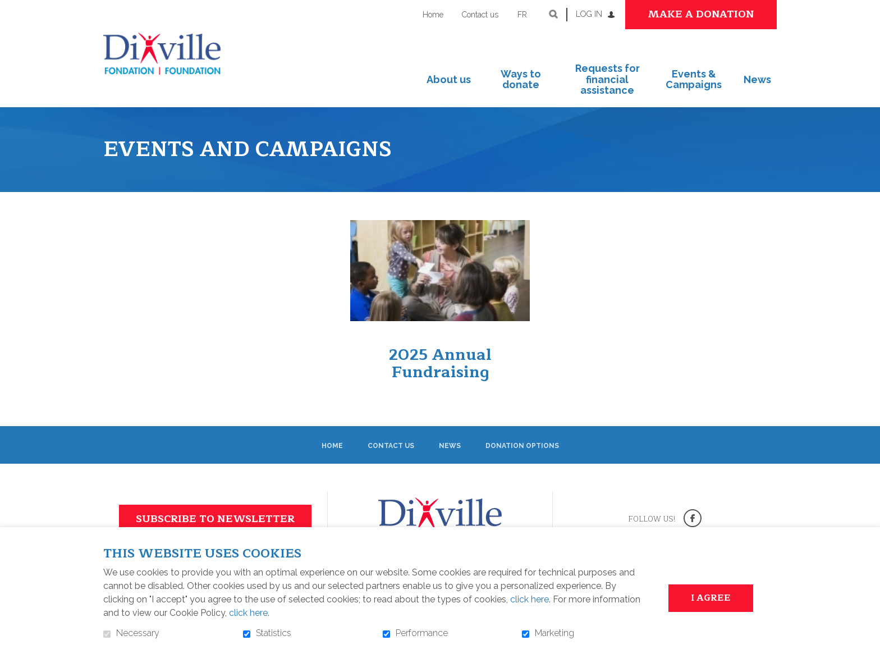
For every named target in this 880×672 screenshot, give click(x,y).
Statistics (273, 633)
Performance (422, 633)
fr (522, 14)
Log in (589, 14)
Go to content (8, 8)
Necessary (137, 633)
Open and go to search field (553, 14)
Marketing (554, 633)
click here (529, 599)
